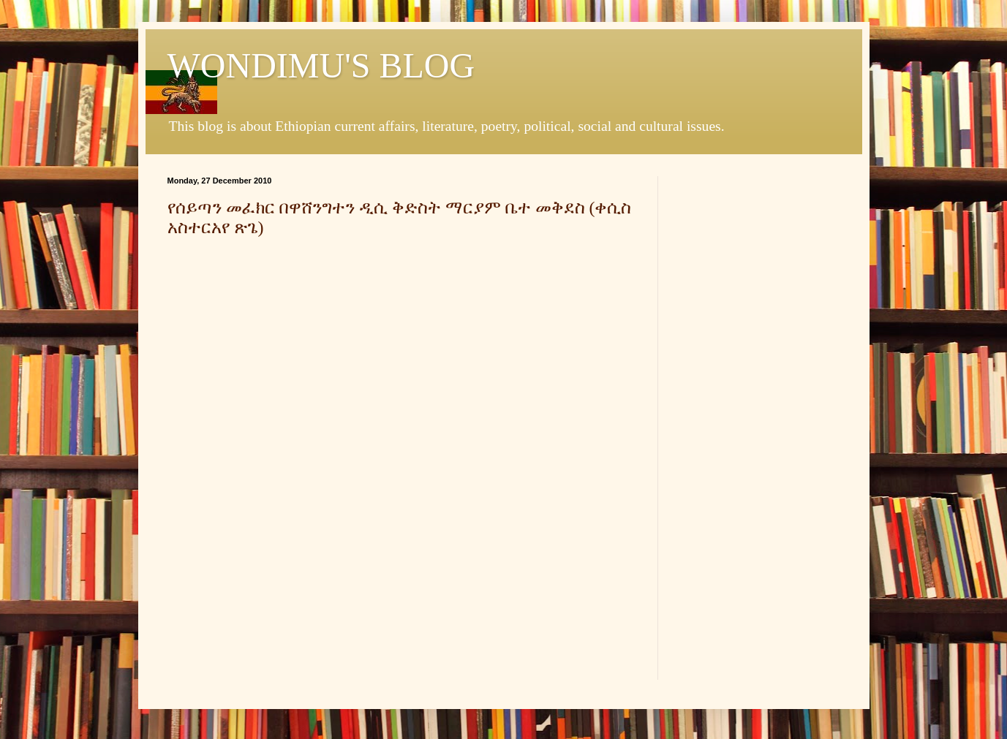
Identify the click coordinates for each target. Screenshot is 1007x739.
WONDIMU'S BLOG (321, 65)
